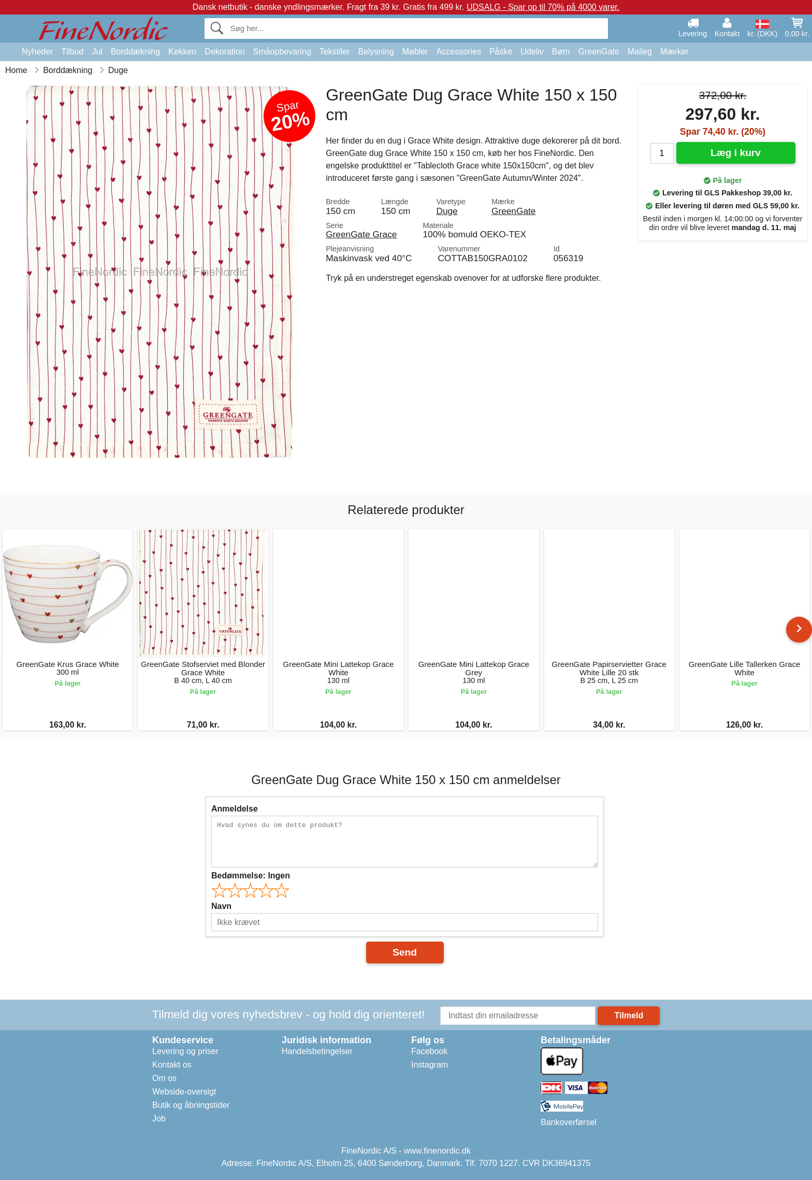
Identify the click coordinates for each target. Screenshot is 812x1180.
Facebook (429, 1051)
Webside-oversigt (184, 1091)
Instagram (429, 1064)
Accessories (459, 51)
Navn (221, 906)
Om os (164, 1078)
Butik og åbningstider (190, 1105)
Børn (561, 51)
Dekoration (224, 51)
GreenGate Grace (361, 234)
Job (159, 1118)
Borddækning (135, 51)
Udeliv (531, 51)
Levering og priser (185, 1051)
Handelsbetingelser (317, 1051)
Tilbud (72, 51)
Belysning (376, 51)
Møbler (415, 51)
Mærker (674, 51)
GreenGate (598, 51)
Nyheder (37, 51)
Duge (446, 211)
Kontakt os (172, 1064)
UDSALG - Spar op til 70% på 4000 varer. (543, 7)
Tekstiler (335, 51)
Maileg (640, 51)
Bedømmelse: (250, 875)
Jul (97, 51)
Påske (500, 51)
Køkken (182, 51)
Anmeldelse (234, 808)
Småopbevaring (282, 51)
